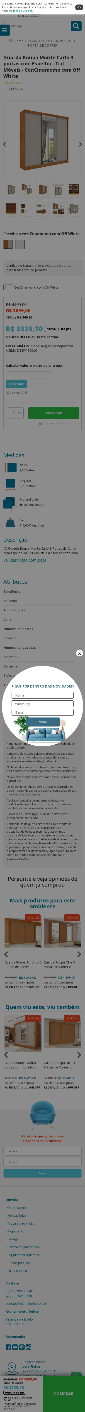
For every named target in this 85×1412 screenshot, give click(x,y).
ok (79, 7)
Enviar (42, 722)
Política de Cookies (20, 10)
